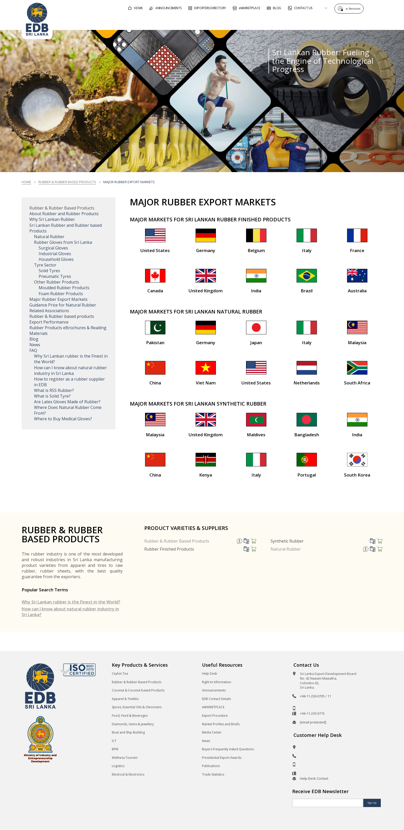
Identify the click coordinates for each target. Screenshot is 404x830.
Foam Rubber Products (61, 293)
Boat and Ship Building (128, 732)
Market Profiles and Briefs (221, 724)
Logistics (118, 766)
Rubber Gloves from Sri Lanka (63, 242)
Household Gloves (56, 259)
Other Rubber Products (56, 282)
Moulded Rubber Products (64, 288)
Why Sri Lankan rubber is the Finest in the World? (71, 602)
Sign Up (372, 802)
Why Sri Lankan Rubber (52, 219)
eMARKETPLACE (213, 707)
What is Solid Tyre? (52, 396)
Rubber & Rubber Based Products (176, 541)
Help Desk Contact (314, 778)
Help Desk (209, 673)
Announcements (214, 690)
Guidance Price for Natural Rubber (62, 305)
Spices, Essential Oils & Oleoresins (137, 707)
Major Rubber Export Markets (58, 299)
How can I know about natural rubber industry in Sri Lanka (70, 370)
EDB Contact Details (216, 699)
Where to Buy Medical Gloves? (63, 419)
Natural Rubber (49, 236)
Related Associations (49, 310)
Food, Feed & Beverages (130, 715)
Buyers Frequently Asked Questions (228, 749)
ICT (114, 741)
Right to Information (216, 682)
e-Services (354, 8)
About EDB (336, 21)
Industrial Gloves (55, 253)
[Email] (327, 803)
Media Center (212, 732)
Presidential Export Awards (221, 757)
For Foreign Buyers (230, 21)
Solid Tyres (49, 270)
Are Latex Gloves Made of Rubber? (67, 402)
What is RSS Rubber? (54, 390)
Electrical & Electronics (128, 774)
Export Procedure (215, 715)
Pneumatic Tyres (55, 276)
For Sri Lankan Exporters (287, 21)
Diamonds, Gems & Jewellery (133, 724)
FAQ (33, 350)
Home (26, 182)
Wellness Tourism (125, 757)
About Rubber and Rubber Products (64, 213)
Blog (33, 339)
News (34, 345)
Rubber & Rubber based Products (67, 182)
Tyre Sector (45, 265)
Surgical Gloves (53, 248)
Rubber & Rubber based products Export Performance (61, 319)
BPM (115, 749)
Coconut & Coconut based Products (138, 690)
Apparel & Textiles (125, 699)
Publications (211, 766)
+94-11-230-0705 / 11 (315, 696)
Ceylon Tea (120, 673)
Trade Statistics (213, 774)
